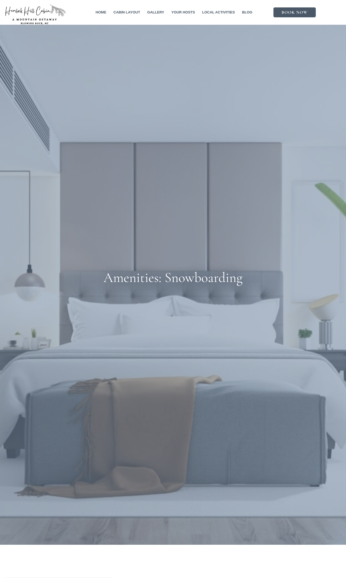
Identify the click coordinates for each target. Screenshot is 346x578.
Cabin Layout (127, 12)
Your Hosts (183, 12)
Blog (247, 12)
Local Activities (218, 12)
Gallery (155, 12)
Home (101, 12)
